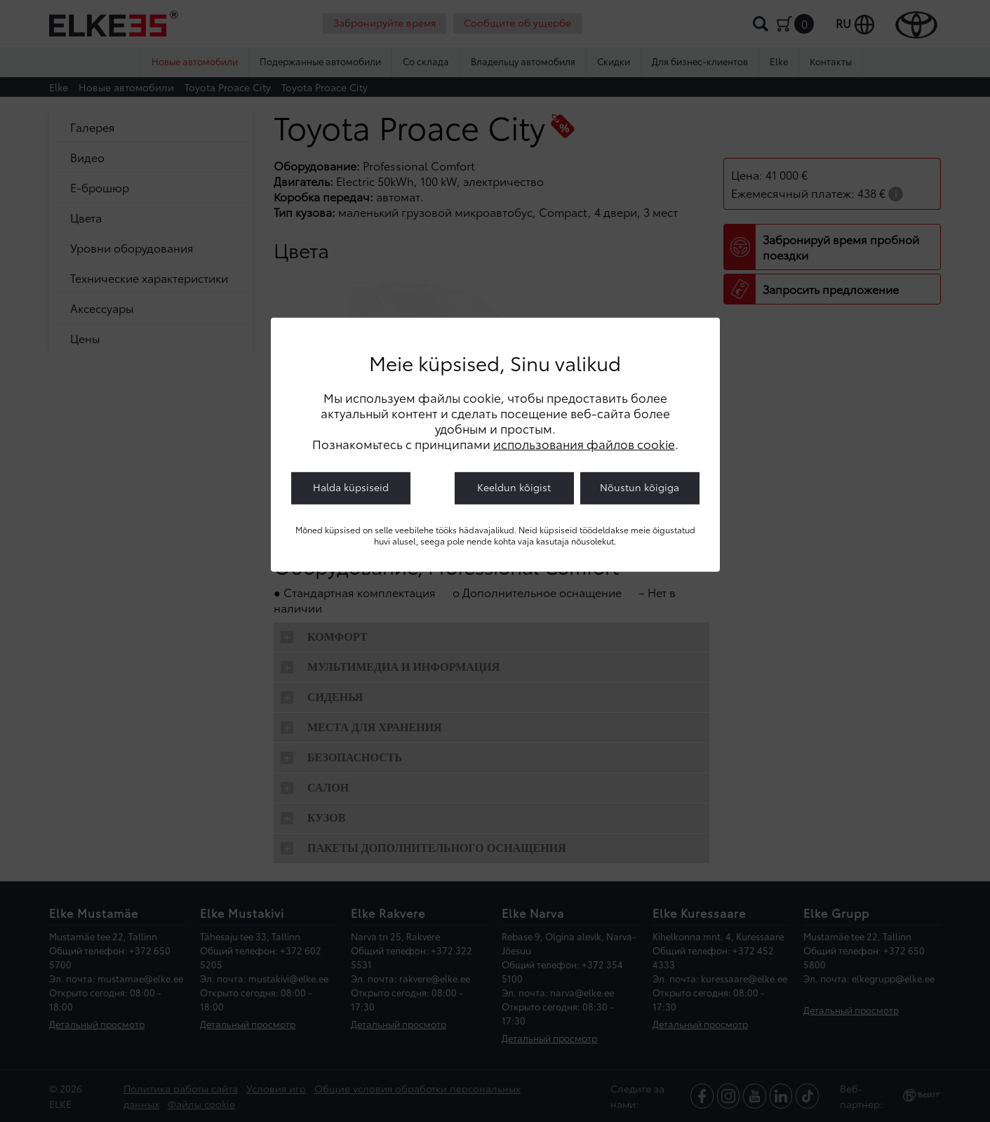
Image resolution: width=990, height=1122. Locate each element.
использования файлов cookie (584, 442)
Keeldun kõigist (514, 486)
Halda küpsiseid (351, 486)
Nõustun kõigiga (639, 486)
